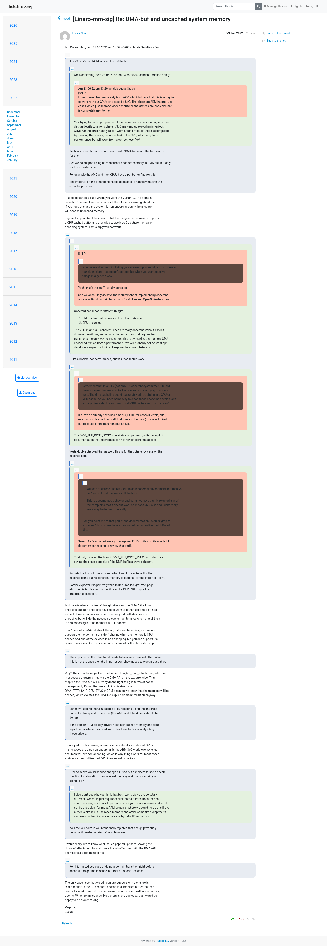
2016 (13, 269)
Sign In (297, 6)
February (12, 155)
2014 (13, 305)
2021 (13, 178)
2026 (13, 25)
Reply (67, 923)
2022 (13, 98)
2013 (13, 323)
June (10, 138)
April (10, 147)
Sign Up (312, 6)
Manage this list (276, 6)
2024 (13, 62)
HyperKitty (162, 940)
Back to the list (273, 40)
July (9, 133)
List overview (27, 377)
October (12, 120)
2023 (13, 80)
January (12, 160)
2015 (13, 287)
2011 (13, 359)
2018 (13, 233)
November (13, 116)
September (14, 125)
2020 (13, 197)
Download (27, 392)
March (11, 151)
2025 (13, 43)
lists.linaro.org (20, 6)
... (67, 55)
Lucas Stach (80, 33)
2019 (13, 215)
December (13, 112)
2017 (13, 251)
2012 (13, 341)
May (10, 142)
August (11, 129)
